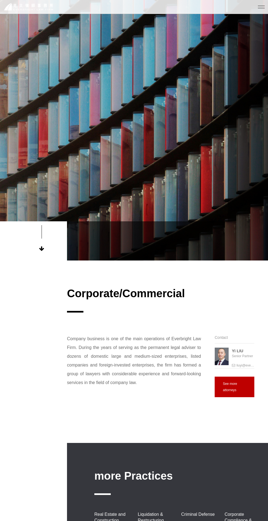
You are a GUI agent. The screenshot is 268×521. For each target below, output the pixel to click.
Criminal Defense (198, 514)
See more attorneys (230, 387)
